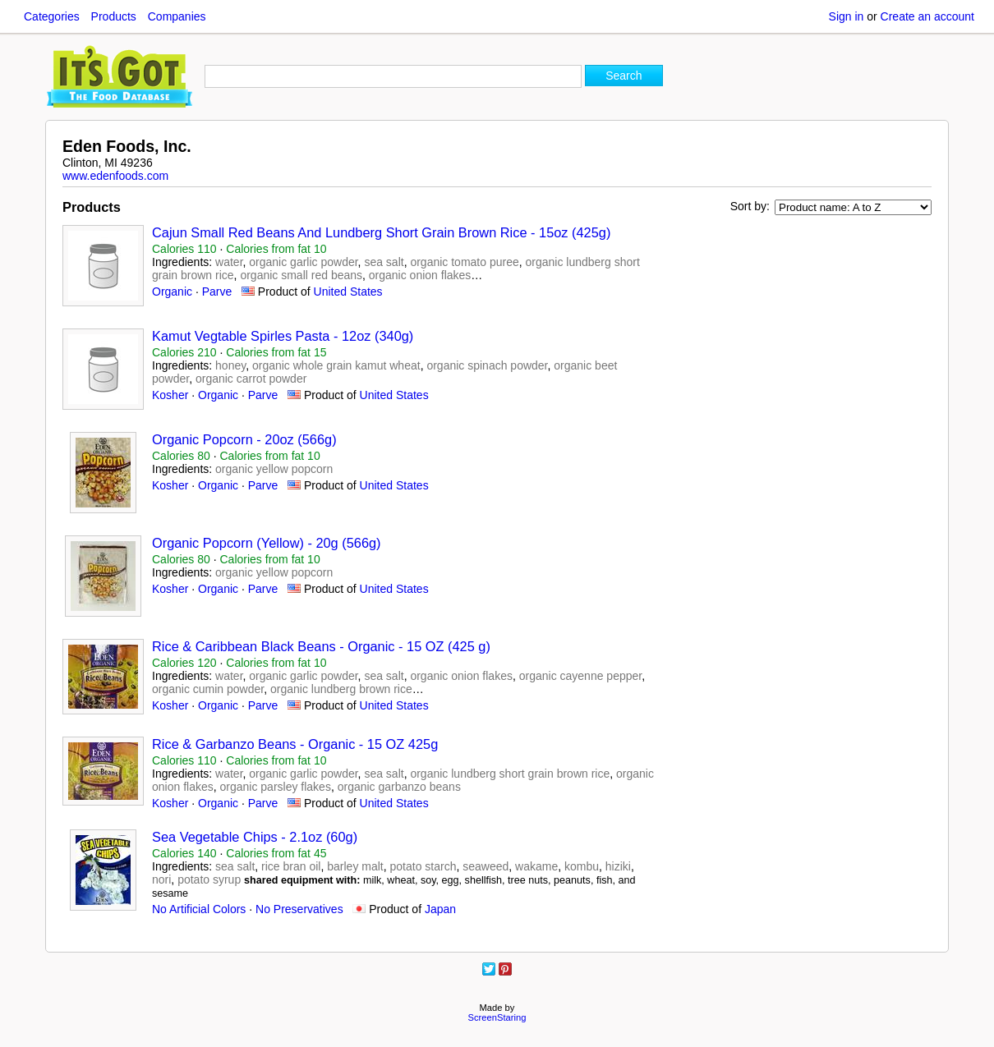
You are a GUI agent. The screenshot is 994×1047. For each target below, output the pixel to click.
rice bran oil (290, 866)
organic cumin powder (208, 689)
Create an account (927, 16)
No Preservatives (299, 909)
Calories (184, 248)
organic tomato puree (464, 262)
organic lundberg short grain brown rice (510, 773)
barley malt (355, 866)
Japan (440, 909)
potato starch (423, 866)
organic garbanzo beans (399, 786)
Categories (52, 16)
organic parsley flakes (275, 786)
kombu (581, 866)
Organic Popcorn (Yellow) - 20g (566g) (266, 542)
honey (230, 365)
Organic (172, 291)
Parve (217, 291)
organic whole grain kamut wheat (336, 365)
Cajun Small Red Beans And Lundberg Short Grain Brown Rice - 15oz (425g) (381, 232)
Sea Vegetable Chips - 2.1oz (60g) (254, 836)
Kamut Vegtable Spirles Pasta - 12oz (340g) (282, 335)
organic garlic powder (303, 262)
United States (348, 291)
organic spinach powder (486, 365)
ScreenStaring (497, 1017)
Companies (177, 16)
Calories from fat (276, 248)
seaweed (485, 866)
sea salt (383, 262)
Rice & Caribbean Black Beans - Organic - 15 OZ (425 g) (321, 646)
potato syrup (209, 879)
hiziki (618, 866)
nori (161, 879)
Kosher (170, 395)
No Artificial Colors (199, 909)
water (228, 262)
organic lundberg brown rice (341, 689)
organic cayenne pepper (580, 675)
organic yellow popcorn (274, 468)
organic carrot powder (251, 378)
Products (113, 16)
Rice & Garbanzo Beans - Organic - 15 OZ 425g (295, 744)
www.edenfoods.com (115, 175)
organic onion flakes (420, 275)
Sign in (846, 16)
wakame (536, 866)
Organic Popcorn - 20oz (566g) (244, 439)
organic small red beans (301, 275)
